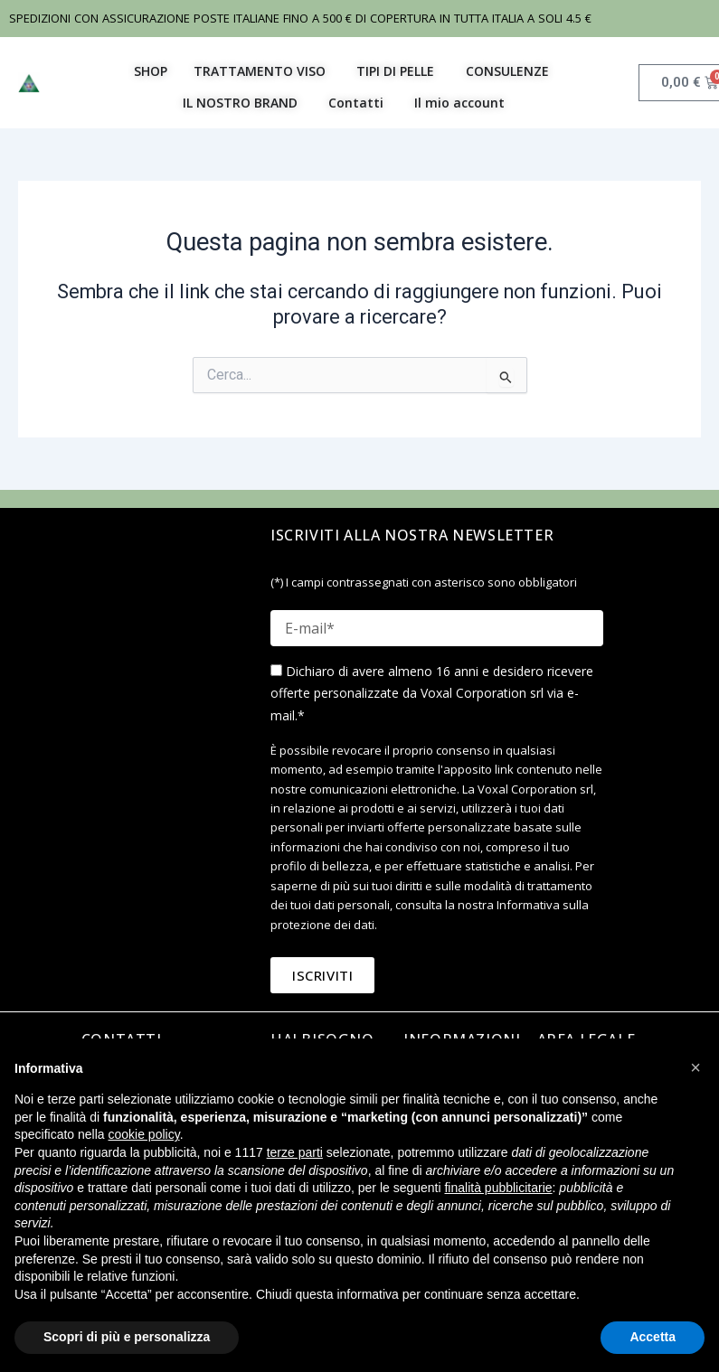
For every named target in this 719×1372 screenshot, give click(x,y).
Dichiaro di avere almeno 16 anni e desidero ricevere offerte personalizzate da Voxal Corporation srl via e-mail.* (431, 693)
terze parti (295, 1152)
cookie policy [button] (144, 1134)
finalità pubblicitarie (498, 1187)
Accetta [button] (652, 1337)
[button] (695, 1067)
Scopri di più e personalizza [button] (126, 1337)
